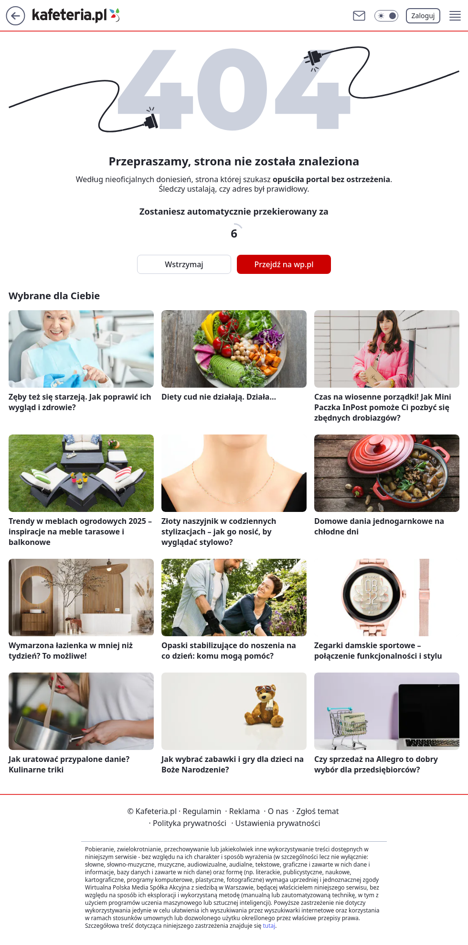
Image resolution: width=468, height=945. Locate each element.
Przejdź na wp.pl (283, 264)
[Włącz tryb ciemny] (386, 16)
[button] (455, 15)
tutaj (269, 926)
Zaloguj (423, 15)
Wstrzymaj (184, 264)
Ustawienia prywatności (275, 823)
